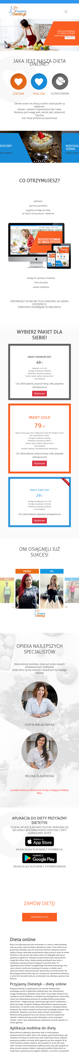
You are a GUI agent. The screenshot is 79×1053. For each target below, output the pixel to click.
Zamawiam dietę (70, 37)
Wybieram (39, 393)
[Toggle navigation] (66, 11)
